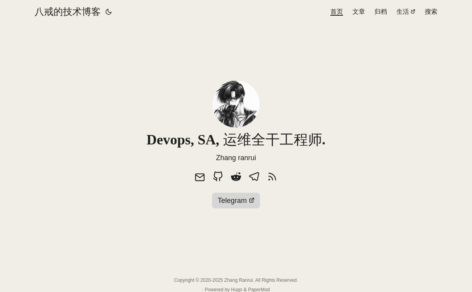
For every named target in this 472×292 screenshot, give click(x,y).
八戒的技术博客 (68, 11)
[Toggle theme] (108, 12)
